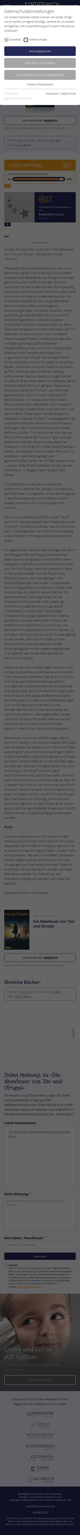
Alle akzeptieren (40, 51)
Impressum (52, 93)
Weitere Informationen (40, 84)
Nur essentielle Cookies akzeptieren (40, 75)
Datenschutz (68, 93)
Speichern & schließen (40, 63)
